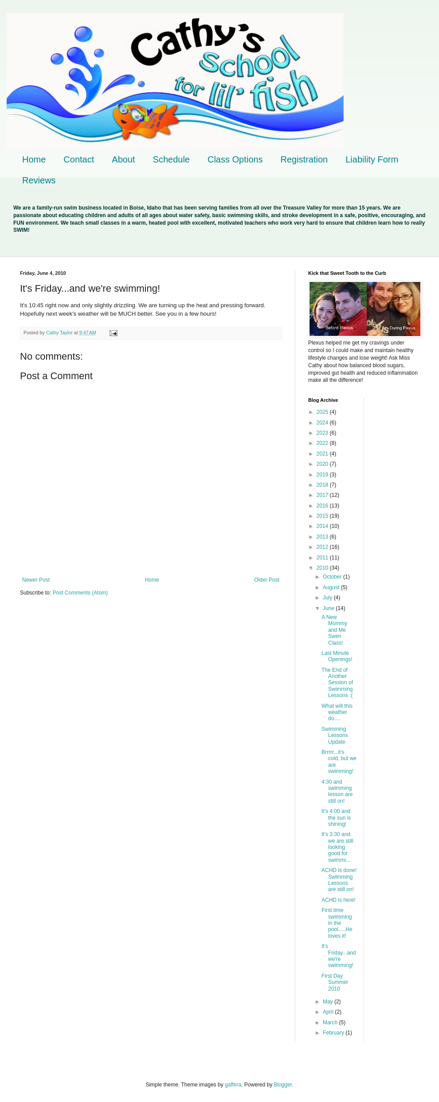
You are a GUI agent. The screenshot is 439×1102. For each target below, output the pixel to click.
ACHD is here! (338, 900)
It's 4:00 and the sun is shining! (336, 817)
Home (34, 159)
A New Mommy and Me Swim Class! (334, 630)
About (123, 159)
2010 (323, 568)
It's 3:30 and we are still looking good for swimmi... (337, 847)
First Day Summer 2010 (334, 982)
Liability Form (371, 159)
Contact (78, 159)
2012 (323, 547)
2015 (323, 516)
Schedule (171, 159)
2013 (323, 537)
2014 (323, 526)
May (328, 1002)
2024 (323, 423)
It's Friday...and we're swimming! (338, 955)
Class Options (235, 159)
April (329, 1012)
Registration (304, 159)
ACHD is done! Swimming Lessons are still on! (339, 879)
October (333, 577)
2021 (323, 454)
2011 (323, 558)
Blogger (283, 1085)
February (334, 1033)
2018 (323, 485)
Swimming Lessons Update (334, 735)
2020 (323, 464)
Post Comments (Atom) (80, 593)
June (329, 608)
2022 (323, 443)
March (331, 1022)
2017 (323, 495)
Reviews (39, 180)
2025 (323, 412)
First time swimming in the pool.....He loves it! (337, 923)
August (332, 587)
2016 (323, 506)
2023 (323, 433)
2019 (323, 475)
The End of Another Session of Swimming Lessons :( (337, 683)
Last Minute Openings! (337, 656)
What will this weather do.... (337, 712)
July (328, 598)
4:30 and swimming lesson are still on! (337, 791)
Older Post (266, 580)
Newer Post (36, 580)
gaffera (233, 1085)
